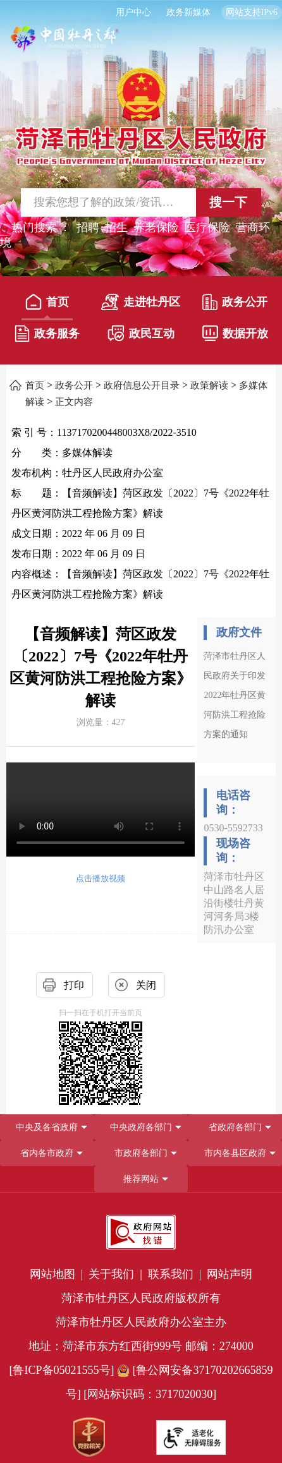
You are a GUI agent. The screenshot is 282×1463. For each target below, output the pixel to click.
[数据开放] (234, 336)
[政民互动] (140, 336)
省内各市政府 (46, 1153)
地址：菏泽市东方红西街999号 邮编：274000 (141, 1346)
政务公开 (234, 302)
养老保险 (156, 227)
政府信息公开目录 (142, 385)
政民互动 (141, 333)
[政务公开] (234, 304)
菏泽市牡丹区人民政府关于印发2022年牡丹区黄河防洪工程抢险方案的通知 (235, 695)
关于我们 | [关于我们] (117, 1274)
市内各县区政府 (235, 1153)
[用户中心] (135, 12)
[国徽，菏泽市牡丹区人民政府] (141, 115)
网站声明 (229, 1274)
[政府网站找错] (141, 1232)
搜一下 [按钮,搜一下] (228, 202)
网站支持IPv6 (252, 12)
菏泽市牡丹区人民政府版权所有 (141, 1298)
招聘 (88, 227)
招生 (116, 227)
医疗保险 (207, 227)
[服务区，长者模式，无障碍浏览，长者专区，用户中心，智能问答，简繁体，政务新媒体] (141, 12)
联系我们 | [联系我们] (176, 1274)
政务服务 (47, 333)
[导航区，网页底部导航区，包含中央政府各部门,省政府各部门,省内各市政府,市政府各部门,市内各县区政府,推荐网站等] (141, 1153)
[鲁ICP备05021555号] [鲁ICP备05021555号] (61, 1370)
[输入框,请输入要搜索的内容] (98, 202)
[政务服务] (47, 336)
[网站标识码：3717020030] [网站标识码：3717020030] (149, 1394)
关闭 (146, 985)
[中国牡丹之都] (65, 44)
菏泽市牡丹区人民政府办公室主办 (141, 1322)
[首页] (47, 304)
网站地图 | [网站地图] (58, 1274)
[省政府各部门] (235, 1127)
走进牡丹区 (140, 302)
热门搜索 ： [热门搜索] (41, 227)
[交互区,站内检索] (141, 202)
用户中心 (133, 12)
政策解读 (209, 385)
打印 (74, 985)
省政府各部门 (235, 1127)
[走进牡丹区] (140, 304)
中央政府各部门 (141, 1127)
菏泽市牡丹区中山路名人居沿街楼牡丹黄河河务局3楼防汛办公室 (234, 903)
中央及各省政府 (47, 1127)
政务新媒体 (188, 12)
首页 (47, 302)
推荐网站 (141, 1179)
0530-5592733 (233, 827)
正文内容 (74, 402)
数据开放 (235, 333)
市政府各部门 (141, 1153)
